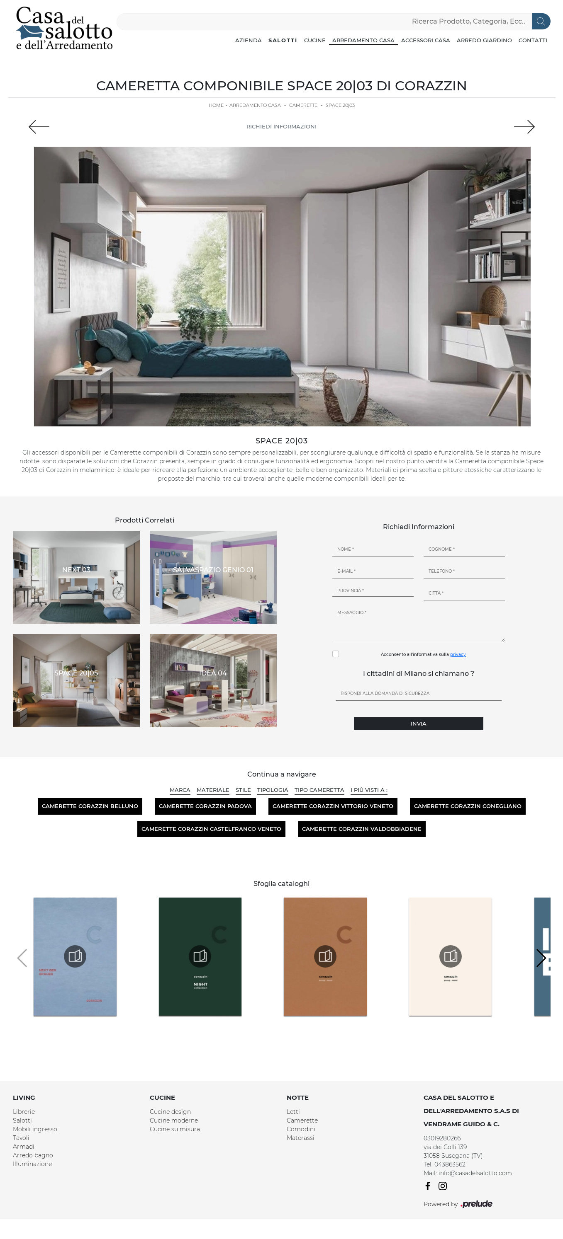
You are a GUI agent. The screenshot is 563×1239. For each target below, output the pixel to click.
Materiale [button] (213, 789)
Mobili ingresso (35, 1129)
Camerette (303, 105)
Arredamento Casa (363, 40)
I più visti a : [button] (369, 789)
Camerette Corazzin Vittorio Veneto (333, 806)
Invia (419, 723)
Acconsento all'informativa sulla (423, 654)
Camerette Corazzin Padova (205, 806)
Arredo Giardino (484, 40)
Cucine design (170, 1112)
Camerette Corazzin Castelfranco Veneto (211, 828)
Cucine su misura (175, 1129)
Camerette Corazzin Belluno (90, 806)
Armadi (23, 1146)
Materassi (300, 1138)
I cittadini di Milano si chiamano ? (418, 674)
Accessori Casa (425, 40)
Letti (293, 1112)
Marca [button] (180, 789)
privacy (458, 654)
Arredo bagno (33, 1155)
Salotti (282, 40)
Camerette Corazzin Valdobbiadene (362, 828)
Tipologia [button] (272, 789)
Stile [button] (243, 789)
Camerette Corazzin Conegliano (468, 806)
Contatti (533, 40)
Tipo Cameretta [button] (319, 789)
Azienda (248, 40)
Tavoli (21, 1138)
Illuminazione (32, 1164)
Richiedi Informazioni (281, 126)
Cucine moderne (174, 1120)
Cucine (315, 40)
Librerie (24, 1112)
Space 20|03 (340, 105)
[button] (540, 958)
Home (216, 105)
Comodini (301, 1129)
